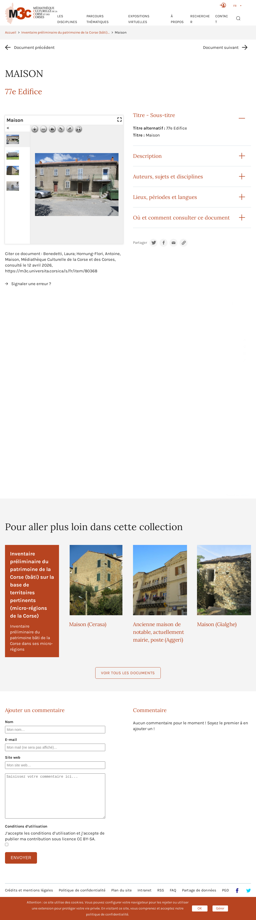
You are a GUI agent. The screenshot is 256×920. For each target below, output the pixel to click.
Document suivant (220, 47)
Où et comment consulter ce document (181, 217)
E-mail (11, 739)
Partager (140, 243)
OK (200, 908)
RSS (160, 890)
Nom (9, 722)
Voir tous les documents (128, 672)
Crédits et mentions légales (29, 890)
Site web (12, 757)
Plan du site (121, 890)
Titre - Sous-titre (154, 115)
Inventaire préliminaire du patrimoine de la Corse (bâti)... (65, 32)
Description (147, 156)
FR (234, 6)
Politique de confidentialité (82, 890)
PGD (225, 890)
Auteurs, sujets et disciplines (168, 176)
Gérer (220, 908)
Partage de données (199, 890)
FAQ (173, 890)
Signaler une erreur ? (31, 283)
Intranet (145, 890)
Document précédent (34, 47)
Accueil (10, 32)
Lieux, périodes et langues (165, 197)
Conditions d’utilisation (26, 826)
